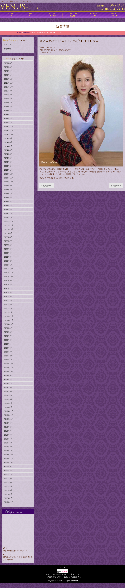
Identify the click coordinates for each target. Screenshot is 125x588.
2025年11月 (8, 83)
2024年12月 (8, 126)
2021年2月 (8, 308)
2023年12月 (8, 174)
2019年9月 (8, 376)
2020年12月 (8, 316)
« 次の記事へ (46, 186)
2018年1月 (8, 451)
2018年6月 (8, 435)
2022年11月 (8, 225)
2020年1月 (8, 360)
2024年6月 (8, 150)
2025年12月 (8, 79)
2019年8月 (8, 380)
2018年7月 (8, 431)
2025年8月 (8, 95)
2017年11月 (8, 459)
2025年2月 (8, 118)
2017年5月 (8, 482)
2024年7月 (8, 146)
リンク (62, 568)
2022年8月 (8, 237)
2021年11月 (8, 273)
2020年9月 (8, 328)
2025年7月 (8, 99)
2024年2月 (8, 166)
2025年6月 (8, 103)
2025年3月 (8, 115)
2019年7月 (8, 383)
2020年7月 (8, 336)
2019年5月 (8, 391)
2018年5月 (8, 439)
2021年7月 (8, 289)
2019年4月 (8, 395)
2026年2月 (8, 71)
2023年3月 (8, 209)
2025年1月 (8, 122)
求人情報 (93, 14)
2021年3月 (8, 304)
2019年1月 (8, 407)
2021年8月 (8, 285)
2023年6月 (8, 198)
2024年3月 (8, 162)
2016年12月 (8, 502)
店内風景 (72, 14)
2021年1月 (8, 312)
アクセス (114, 14)
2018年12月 (8, 411)
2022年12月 (8, 221)
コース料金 (31, 14)
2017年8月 (8, 470)
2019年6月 (8, 387)
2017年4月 (8, 486)
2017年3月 (8, 490)
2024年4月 (8, 158)
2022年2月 (8, 261)
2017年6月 (8, 478)
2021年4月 (8, 300)
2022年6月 (8, 245)
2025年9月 (8, 91)
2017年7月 (8, 474)
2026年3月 (8, 67)
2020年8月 (8, 332)
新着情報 (7, 49)
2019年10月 (8, 372)
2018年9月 (8, 423)
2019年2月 (8, 403)
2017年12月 (8, 455)
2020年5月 (8, 344)
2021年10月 (8, 277)
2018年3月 (8, 447)
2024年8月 (8, 142)
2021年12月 (8, 269)
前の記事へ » (116, 186)
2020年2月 (8, 356)
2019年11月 (8, 368)
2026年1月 (8, 75)
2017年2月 (8, 494)
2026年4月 (8, 63)
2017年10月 (8, 463)
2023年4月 (8, 206)
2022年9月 (8, 233)
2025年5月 (8, 107)
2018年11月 (8, 415)
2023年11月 (8, 178)
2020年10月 (8, 324)
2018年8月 (8, 427)
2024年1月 (8, 170)
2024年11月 (8, 130)
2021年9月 (8, 281)
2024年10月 (8, 134)
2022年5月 (8, 249)
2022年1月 (8, 265)
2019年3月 (8, 399)
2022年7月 (8, 241)
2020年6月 (8, 340)
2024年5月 (8, 154)
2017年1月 (8, 498)
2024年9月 (8, 138)
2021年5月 (8, 296)
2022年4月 (8, 253)
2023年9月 (8, 186)
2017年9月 (8, 467)
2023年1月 (8, 217)
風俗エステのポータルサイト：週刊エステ (62, 574)
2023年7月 (8, 194)
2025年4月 (8, 111)
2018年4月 (8, 443)
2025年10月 (8, 87)
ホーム (10, 14)
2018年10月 (8, 419)
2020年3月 (8, 352)
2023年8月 (8, 190)
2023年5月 (8, 202)
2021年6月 (8, 293)
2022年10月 (8, 229)
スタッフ (7, 45)
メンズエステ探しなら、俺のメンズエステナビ (62, 577)
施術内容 (52, 14)
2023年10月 (8, 182)
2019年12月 (8, 364)
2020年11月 (8, 320)
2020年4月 (8, 348)
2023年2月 (8, 213)
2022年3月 (8, 257)
